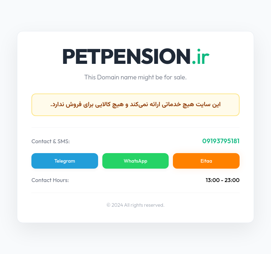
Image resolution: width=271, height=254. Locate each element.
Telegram (64, 161)
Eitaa (206, 161)
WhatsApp (135, 161)
